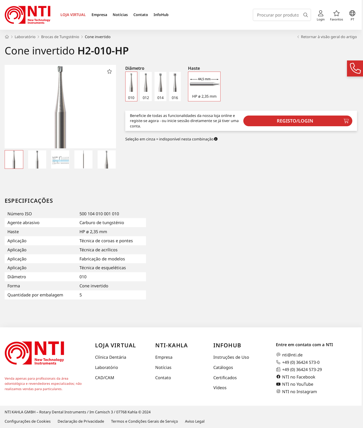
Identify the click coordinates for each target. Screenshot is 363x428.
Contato (140, 14)
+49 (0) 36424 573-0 (298, 362)
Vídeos (220, 387)
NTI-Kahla (171, 345)
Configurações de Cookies (28, 421)
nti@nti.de (289, 354)
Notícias (120, 14)
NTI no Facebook (295, 376)
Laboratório (106, 367)
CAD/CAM (104, 377)
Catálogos (223, 367)
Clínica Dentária (110, 357)
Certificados (225, 377)
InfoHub (161, 14)
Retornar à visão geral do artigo (326, 37)
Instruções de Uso (231, 357)
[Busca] (306, 15)
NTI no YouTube (294, 384)
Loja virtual (115, 345)
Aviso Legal (195, 421)
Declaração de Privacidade (81, 421)
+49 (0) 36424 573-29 (299, 369)
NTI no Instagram (296, 391)
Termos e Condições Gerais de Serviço (144, 421)
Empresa (99, 14)
